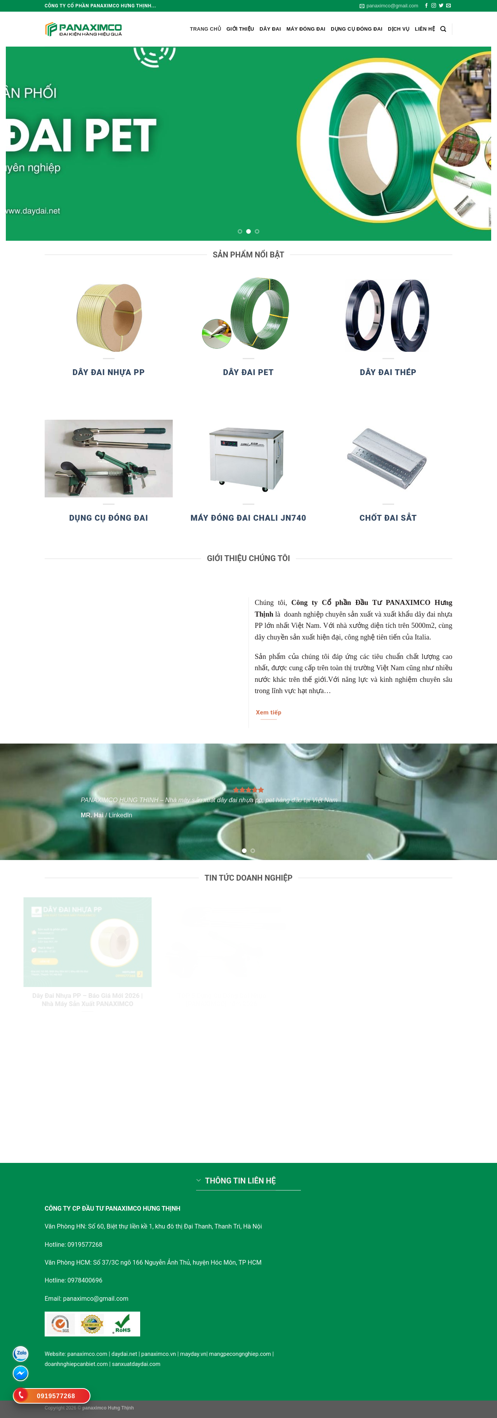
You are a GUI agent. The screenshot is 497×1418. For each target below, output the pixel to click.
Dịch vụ (399, 29)
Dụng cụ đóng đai (356, 29)
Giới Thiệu (240, 29)
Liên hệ (425, 29)
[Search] (443, 29)
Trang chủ (205, 29)
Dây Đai (270, 29)
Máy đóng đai (306, 29)
